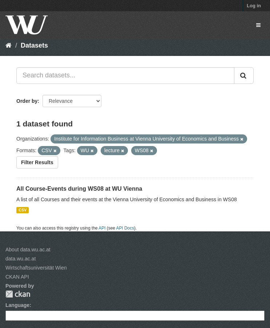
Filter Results (37, 162)
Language (17, 305)
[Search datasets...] (125, 75)
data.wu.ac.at (20, 259)
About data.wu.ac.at (28, 249)
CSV (23, 210)
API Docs (125, 228)
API (101, 228)
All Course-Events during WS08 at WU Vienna (79, 189)
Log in (254, 5)
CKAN (17, 294)
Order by (26, 101)
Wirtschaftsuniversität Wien (36, 268)
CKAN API (17, 277)
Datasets (34, 45)
